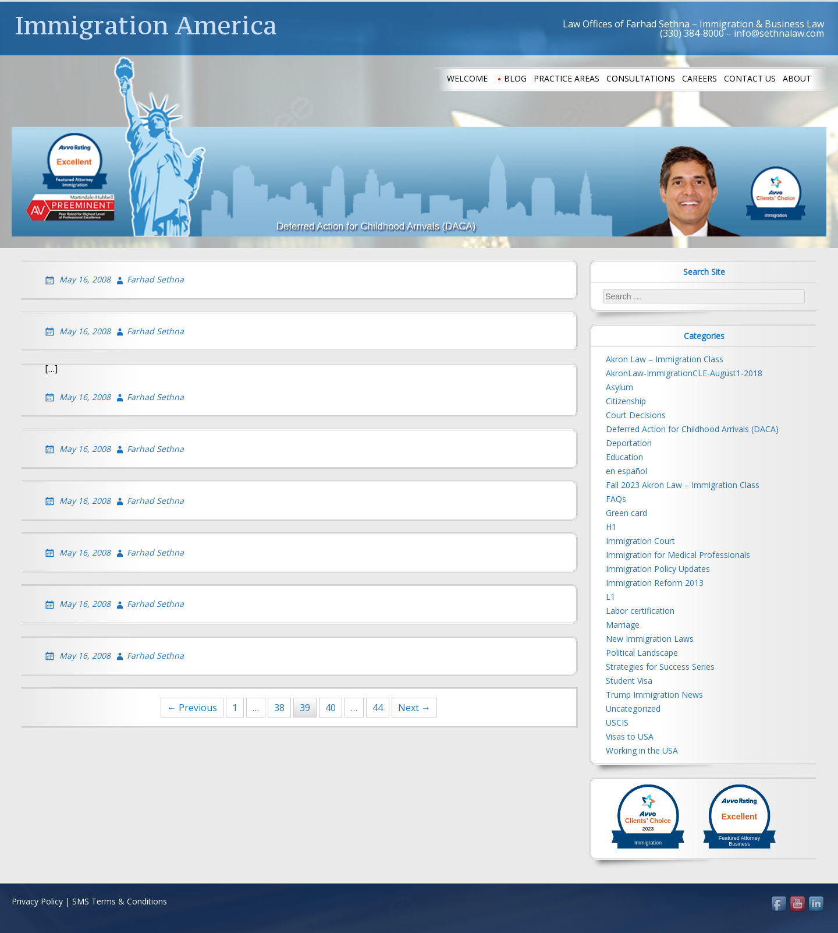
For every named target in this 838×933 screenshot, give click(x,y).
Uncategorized (633, 708)
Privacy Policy (37, 901)
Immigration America (146, 25)
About (797, 78)
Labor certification (640, 610)
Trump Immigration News (654, 694)
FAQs (616, 498)
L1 (610, 596)
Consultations (640, 78)
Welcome (467, 78)
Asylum (619, 387)
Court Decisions (636, 414)
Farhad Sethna (155, 279)
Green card (626, 512)
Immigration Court (640, 540)
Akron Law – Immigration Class (664, 359)
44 (377, 707)
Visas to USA (630, 736)
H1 (611, 526)
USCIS (617, 722)
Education (624, 456)
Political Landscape (642, 652)
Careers (699, 78)
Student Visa (629, 680)
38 (279, 707)
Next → (414, 707)
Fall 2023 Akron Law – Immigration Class (682, 484)
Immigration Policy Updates (658, 568)
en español (626, 470)
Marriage (623, 624)
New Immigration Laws (650, 638)
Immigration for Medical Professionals (678, 554)
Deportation (629, 442)
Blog (515, 78)
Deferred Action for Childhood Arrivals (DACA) (692, 428)
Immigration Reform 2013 (655, 582)
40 (330, 707)
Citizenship (626, 401)
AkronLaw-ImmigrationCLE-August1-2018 (684, 373)
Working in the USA (642, 750)
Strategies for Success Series (660, 666)
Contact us (750, 78)
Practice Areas (566, 78)
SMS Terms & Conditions (119, 901)
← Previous (192, 707)
